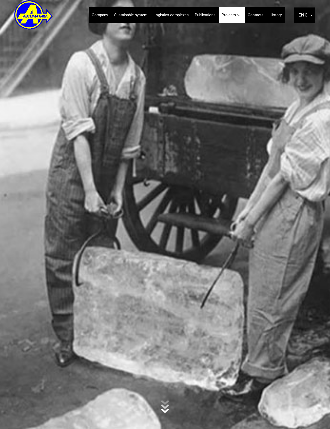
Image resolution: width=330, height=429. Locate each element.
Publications (205, 15)
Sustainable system (130, 15)
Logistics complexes (171, 15)
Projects (232, 15)
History (276, 15)
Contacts (255, 15)
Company (100, 15)
